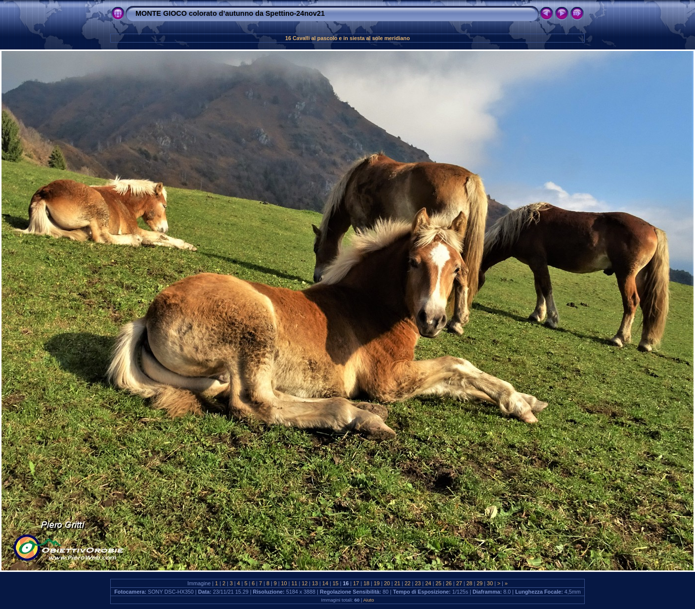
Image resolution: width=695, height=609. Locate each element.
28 (469, 583)
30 (489, 583)
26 (448, 583)
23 (417, 583)
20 (387, 583)
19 (376, 583)
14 (325, 583)
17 (355, 583)
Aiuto (368, 600)
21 (397, 583)
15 (335, 583)
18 (366, 583)
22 (407, 583)
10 (284, 583)
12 (304, 583)
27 (459, 583)
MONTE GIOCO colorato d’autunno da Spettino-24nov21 (230, 13)
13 (314, 583)
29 (479, 583)
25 (438, 583)
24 (428, 583)
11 (294, 583)
